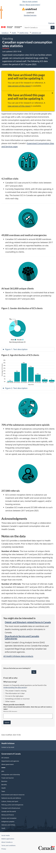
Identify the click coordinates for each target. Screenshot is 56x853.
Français (51, 23)
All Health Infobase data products (18, 656)
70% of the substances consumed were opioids (25, 425)
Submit (7, 722)
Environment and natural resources (12, 795)
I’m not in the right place (13, 696)
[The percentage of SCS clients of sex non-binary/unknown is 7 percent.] (15, 323)
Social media (5, 835)
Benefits (4, 785)
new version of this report (19, 86)
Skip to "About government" (30, 5)
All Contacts (5, 758)
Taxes (3, 791)
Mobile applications (7, 839)
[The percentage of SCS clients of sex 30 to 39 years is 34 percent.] (24, 372)
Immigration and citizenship (10, 774)
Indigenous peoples (7, 821)
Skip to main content (29, 1)
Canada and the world (8, 811)
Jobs (2, 771)
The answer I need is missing (14, 691)
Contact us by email (7, 747)
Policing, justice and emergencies (12, 805)
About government (7, 764)
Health (14, 33)
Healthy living (23, 33)
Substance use (36, 33)
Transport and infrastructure (10, 808)
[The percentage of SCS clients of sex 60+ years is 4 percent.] (45, 380)
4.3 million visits (9, 178)
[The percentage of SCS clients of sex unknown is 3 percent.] (51, 381)
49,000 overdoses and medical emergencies (24, 235)
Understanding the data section (15, 687)
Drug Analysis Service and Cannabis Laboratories (22, 637)
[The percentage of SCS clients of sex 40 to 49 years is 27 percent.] (31, 374)
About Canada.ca (6, 842)
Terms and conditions (8, 845)
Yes (33, 672)
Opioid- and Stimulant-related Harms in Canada (28, 622)
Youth (3, 828)
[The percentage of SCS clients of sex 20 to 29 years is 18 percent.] (17, 377)
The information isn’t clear (14, 693)
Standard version (30, 15)
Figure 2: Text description (16, 388)
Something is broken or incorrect (16, 699)
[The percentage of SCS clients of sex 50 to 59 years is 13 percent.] (38, 378)
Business (4, 781)
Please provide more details (13, 705)
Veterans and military (8, 825)
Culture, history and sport (9, 801)
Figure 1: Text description (16, 349)
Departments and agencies (10, 761)
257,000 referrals (10, 491)
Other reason (9, 701)
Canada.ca (5, 33)
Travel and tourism (7, 778)
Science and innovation (8, 818)
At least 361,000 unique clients (17, 288)
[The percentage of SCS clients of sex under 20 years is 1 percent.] (10, 381)
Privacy (3, 849)
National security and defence (11, 798)
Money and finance (7, 815)
